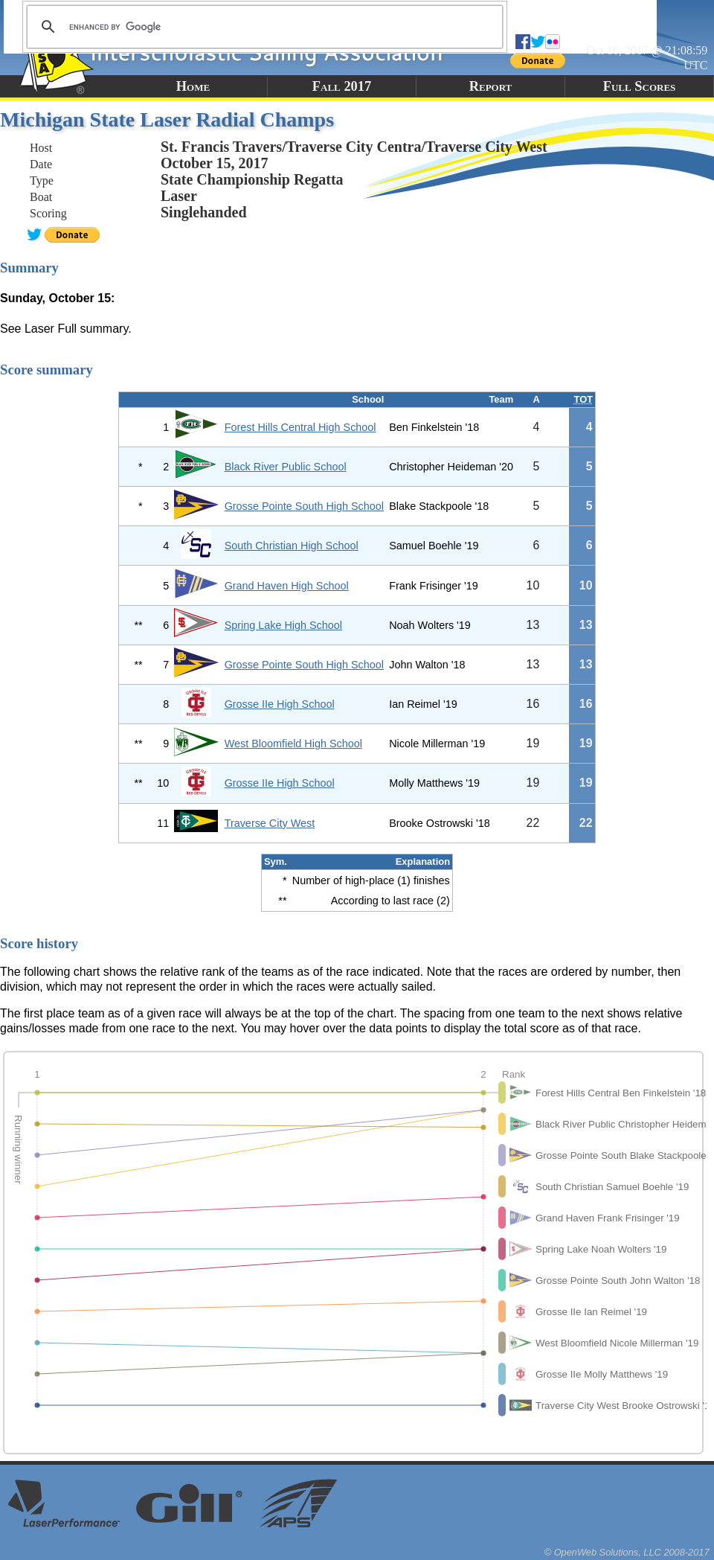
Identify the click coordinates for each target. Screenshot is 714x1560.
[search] (262, 27)
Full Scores (639, 86)
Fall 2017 (341, 86)
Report (490, 86)
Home (193, 86)
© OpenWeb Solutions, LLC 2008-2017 (627, 1552)
